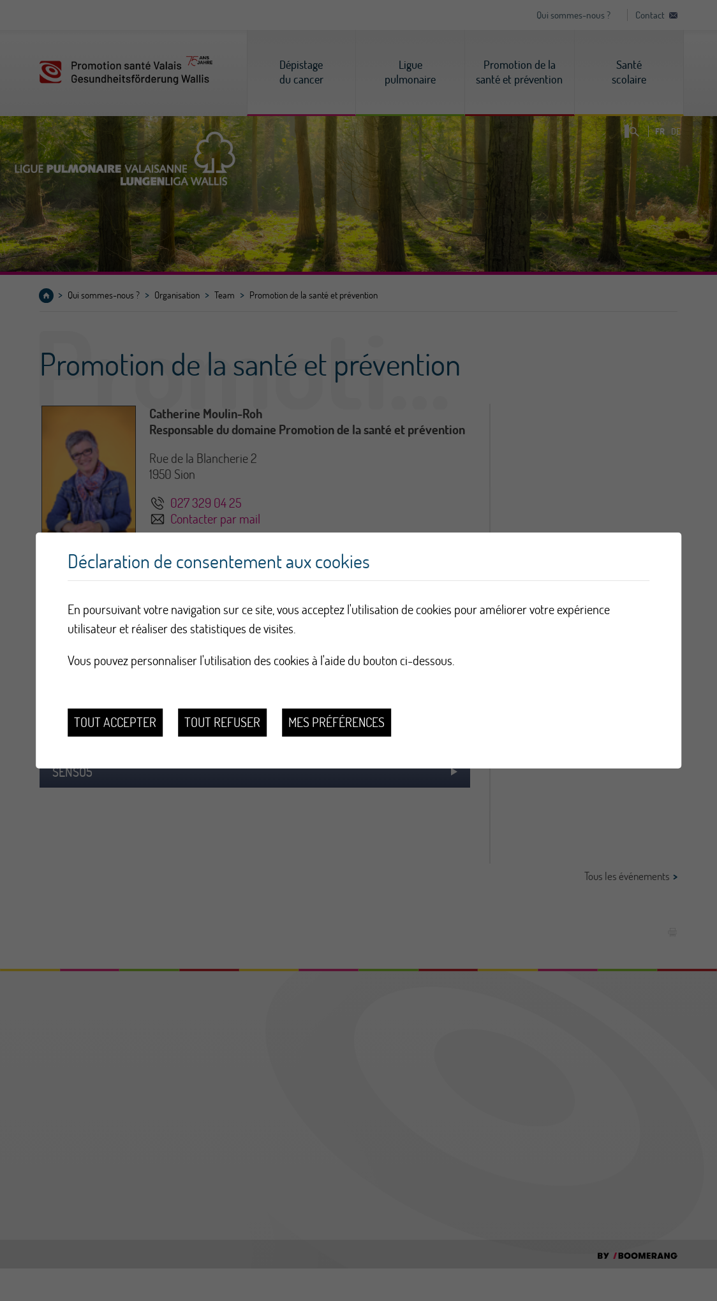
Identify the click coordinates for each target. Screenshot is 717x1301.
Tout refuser (222, 722)
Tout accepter (115, 722)
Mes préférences (336, 722)
